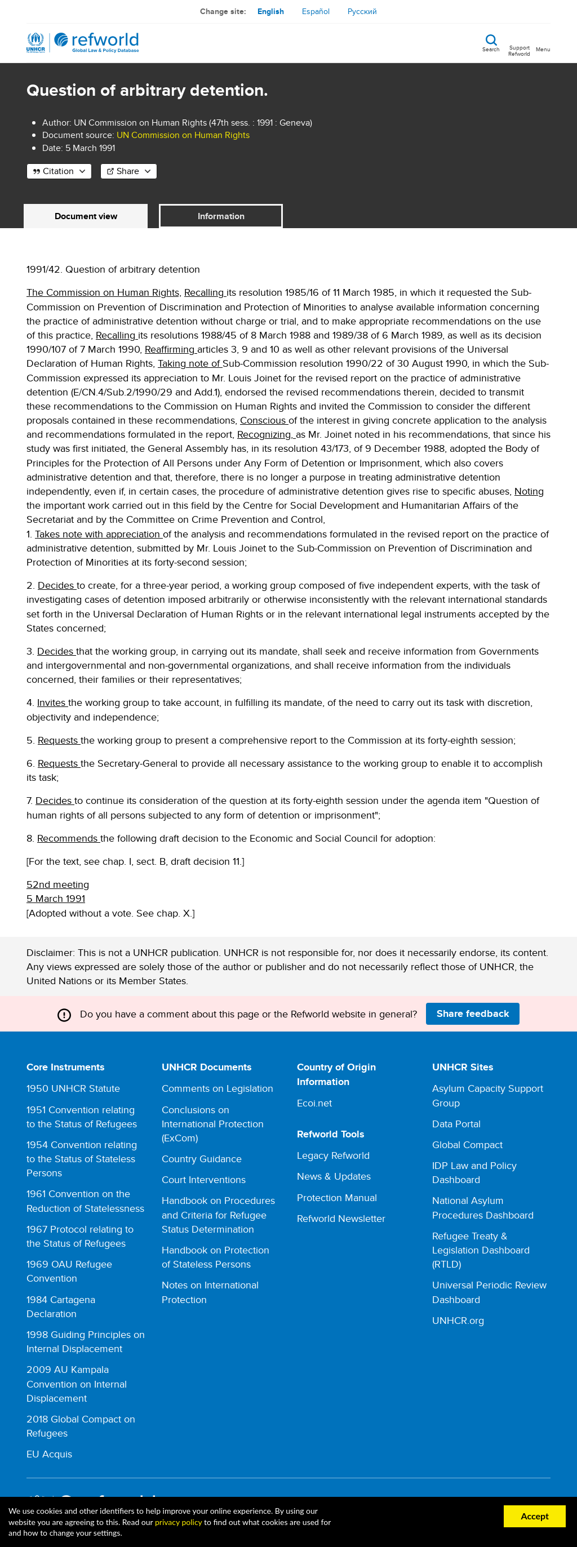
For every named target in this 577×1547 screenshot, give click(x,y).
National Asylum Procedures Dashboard (483, 1207)
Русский (362, 11)
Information (221, 216)
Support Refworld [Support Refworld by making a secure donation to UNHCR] (519, 50)
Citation (58, 171)
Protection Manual (337, 1197)
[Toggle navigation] (543, 42)
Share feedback (473, 1013)
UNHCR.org (458, 1320)
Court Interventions (204, 1179)
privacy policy (178, 1522)
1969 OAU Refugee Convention (69, 1271)
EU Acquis (49, 1454)
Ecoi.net (314, 1103)
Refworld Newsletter (341, 1218)
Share (128, 171)
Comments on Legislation (217, 1088)
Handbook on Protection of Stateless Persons (215, 1257)
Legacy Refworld (333, 1155)
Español (316, 11)
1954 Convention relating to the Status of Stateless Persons (81, 1158)
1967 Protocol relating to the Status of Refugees (80, 1236)
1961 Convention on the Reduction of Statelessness (85, 1200)
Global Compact (467, 1144)
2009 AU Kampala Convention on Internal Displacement (76, 1383)
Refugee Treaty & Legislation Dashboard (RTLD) (481, 1250)
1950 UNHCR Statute (73, 1088)
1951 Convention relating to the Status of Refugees (81, 1117)
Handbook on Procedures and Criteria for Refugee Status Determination (218, 1214)
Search (491, 48)
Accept (535, 1515)
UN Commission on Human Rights (183, 134)
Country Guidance (202, 1159)
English (271, 11)
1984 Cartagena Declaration (60, 1306)
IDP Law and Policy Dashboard (474, 1172)
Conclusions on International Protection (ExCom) (213, 1124)
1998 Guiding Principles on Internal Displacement (85, 1341)
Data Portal (456, 1124)
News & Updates (334, 1176)
